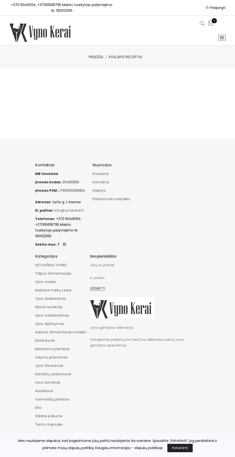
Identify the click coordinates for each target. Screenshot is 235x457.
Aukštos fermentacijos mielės (61, 332)
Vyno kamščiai (47, 382)
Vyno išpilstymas (49, 323)
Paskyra (99, 190)
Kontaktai (101, 182)
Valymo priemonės (51, 357)
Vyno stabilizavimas (52, 315)
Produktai (101, 173)
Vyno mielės (45, 281)
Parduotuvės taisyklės (111, 199)
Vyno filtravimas (49, 365)
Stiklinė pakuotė (49, 416)
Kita (38, 407)
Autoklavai (44, 390)
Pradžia (96, 56)
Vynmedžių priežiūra (52, 399)
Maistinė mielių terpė (53, 290)
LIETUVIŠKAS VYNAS (51, 265)
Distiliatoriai (45, 340)
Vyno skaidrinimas (50, 298)
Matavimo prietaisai (52, 349)
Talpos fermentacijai (53, 273)
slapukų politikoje (149, 447)
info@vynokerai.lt (69, 210)
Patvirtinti (180, 447)
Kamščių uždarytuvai (53, 374)
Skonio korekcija (49, 307)
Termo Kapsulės (49, 424)
